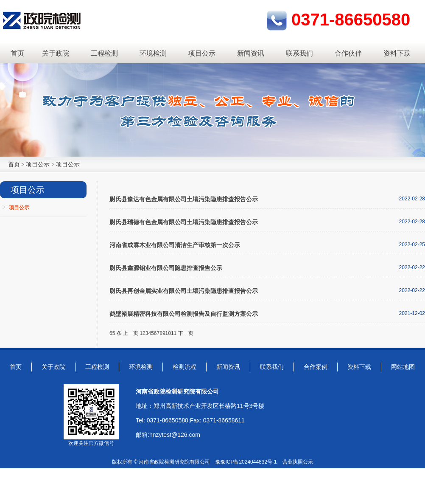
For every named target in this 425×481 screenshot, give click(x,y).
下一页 (185, 333)
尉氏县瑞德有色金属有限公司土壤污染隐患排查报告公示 (183, 222)
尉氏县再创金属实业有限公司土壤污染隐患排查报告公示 (183, 290)
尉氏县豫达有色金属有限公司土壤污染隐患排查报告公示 (183, 199)
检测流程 (184, 366)
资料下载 (397, 53)
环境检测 (153, 53)
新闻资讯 (250, 53)
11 (173, 333)
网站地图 (403, 366)
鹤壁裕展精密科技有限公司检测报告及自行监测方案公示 (183, 313)
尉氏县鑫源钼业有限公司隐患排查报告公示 (165, 267)
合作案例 (315, 366)
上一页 (130, 333)
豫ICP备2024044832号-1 (248, 462)
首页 (17, 53)
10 (168, 333)
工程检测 (104, 53)
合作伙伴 (348, 53)
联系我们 (299, 53)
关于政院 (55, 53)
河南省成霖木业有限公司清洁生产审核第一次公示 (174, 245)
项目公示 (201, 53)
